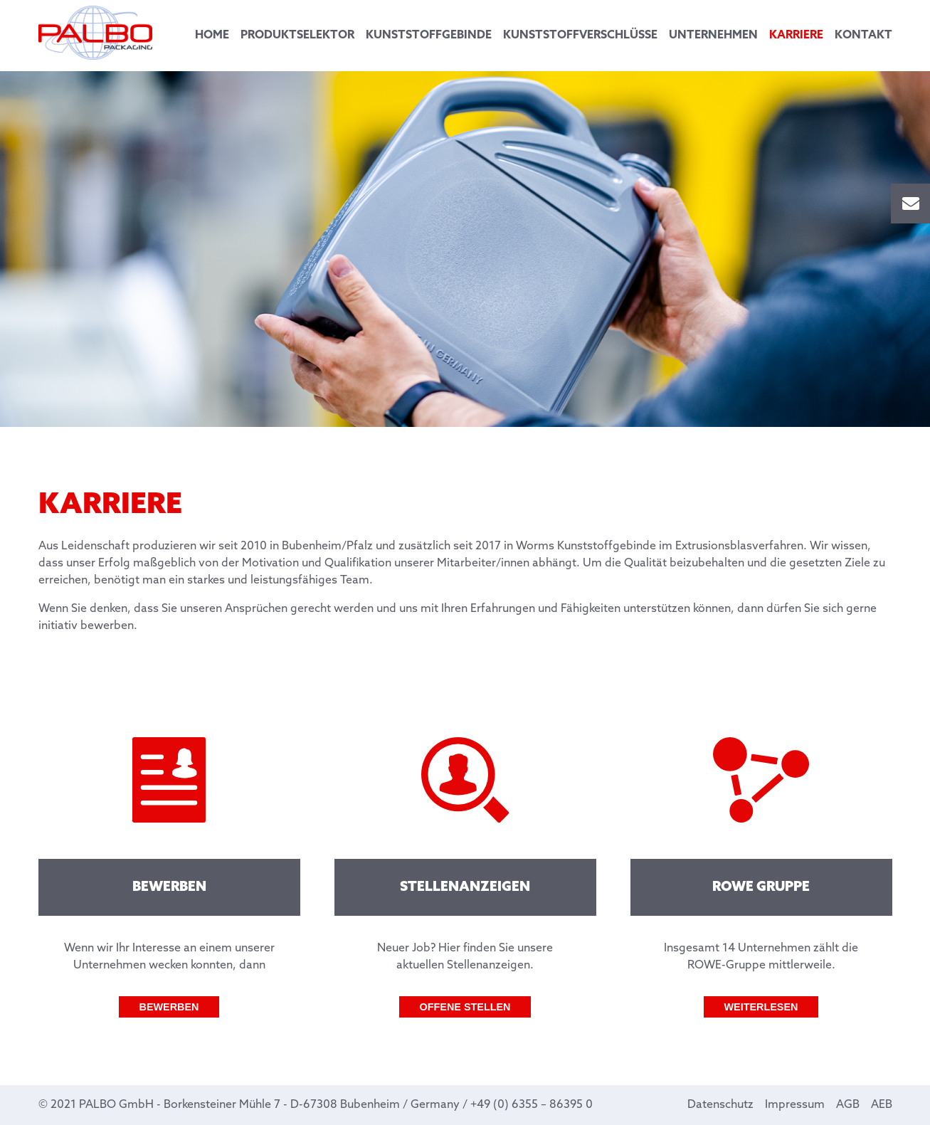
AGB (848, 1104)
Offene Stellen (465, 1007)
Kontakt (863, 35)
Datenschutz (720, 1104)
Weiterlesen (761, 1007)
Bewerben (169, 1007)
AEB (881, 1104)
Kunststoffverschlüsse (580, 35)
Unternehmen (713, 35)
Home (212, 35)
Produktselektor (297, 35)
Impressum (795, 1104)
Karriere (796, 35)
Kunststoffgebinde (429, 35)
